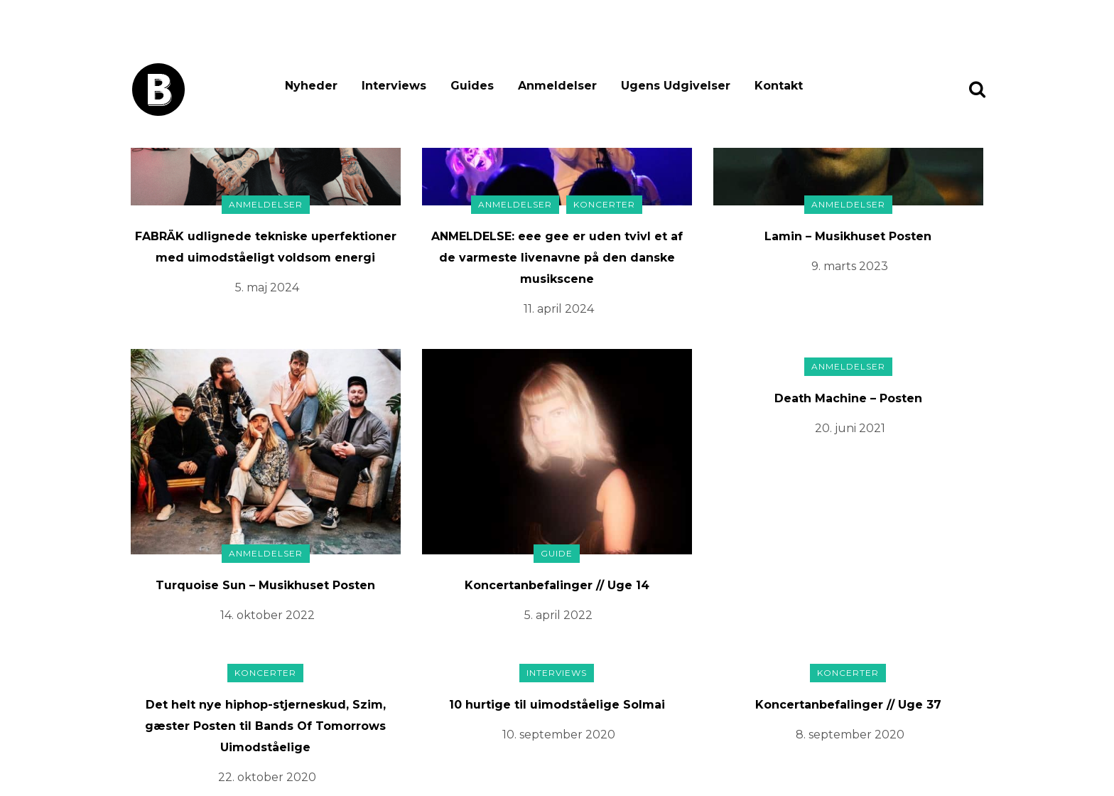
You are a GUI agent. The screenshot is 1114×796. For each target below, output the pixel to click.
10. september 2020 (558, 734)
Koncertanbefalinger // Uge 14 (557, 585)
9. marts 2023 (849, 266)
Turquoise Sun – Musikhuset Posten (265, 585)
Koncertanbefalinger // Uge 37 (848, 704)
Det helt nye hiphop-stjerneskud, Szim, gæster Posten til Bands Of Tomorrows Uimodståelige (265, 726)
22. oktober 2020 (267, 777)
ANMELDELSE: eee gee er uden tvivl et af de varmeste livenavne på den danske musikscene (557, 258)
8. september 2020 (850, 734)
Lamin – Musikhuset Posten (847, 236)
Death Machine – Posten (848, 398)
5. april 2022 (558, 615)
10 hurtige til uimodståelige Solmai (557, 704)
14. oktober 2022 (267, 615)
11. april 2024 (559, 309)
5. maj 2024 (267, 287)
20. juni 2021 (850, 428)
